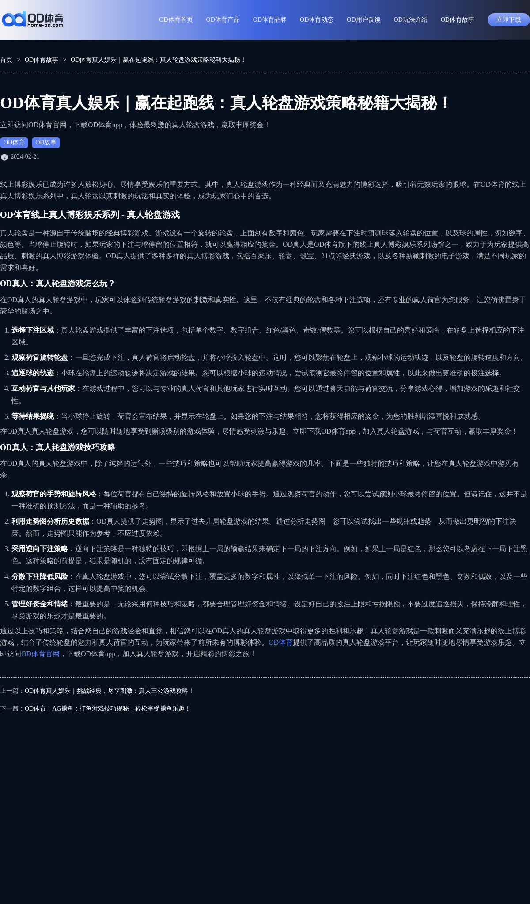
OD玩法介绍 (411, 19)
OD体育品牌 (270, 19)
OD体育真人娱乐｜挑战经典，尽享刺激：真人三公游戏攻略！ (109, 691)
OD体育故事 (457, 19)
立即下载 (508, 19)
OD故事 (46, 142)
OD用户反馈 (363, 19)
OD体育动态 (316, 19)
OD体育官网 (40, 654)
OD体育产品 (223, 19)
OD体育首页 (176, 19)
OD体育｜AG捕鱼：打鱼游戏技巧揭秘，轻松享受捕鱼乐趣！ (108, 708)
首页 (6, 60)
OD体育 (14, 142)
